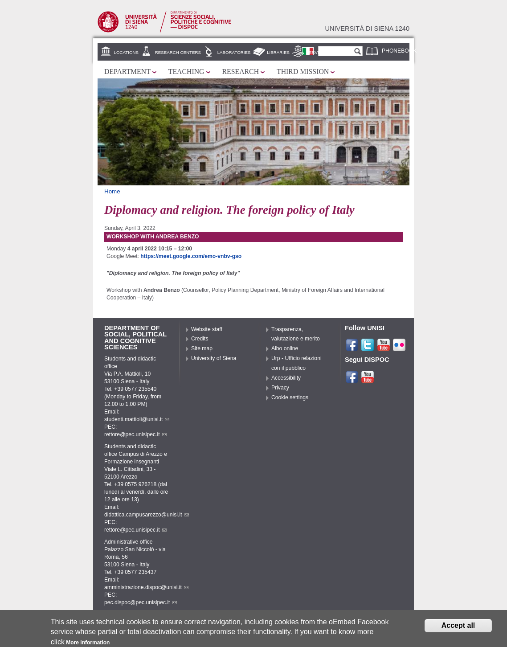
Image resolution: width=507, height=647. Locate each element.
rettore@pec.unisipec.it (135, 434)
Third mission (303, 71)
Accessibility (286, 378)
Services (317, 52)
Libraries (278, 52)
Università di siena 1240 (367, 28)
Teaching (186, 71)
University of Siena (213, 358)
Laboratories (234, 52)
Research (240, 71)
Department (127, 71)
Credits (200, 339)
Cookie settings (289, 397)
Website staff (206, 329)
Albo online (284, 348)
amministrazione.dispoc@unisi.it (146, 587)
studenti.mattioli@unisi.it (136, 419)
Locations (126, 52)
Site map (202, 348)
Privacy (280, 388)
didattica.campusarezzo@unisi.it (146, 515)
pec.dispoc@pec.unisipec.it (140, 602)
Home (112, 191)
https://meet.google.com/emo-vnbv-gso (190, 256)
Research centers (178, 52)
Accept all (458, 627)
